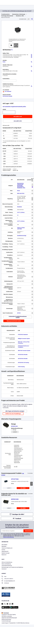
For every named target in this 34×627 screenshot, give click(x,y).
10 (17, 215)
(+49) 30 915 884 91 (7, 579)
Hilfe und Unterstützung (7, 562)
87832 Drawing (21, 366)
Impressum (4, 569)
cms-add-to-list (18, 121)
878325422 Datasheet (23, 334)
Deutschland (5, 613)
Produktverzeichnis (5, 14)
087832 (19, 313)
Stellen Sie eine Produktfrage (13, 413)
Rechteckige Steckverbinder (7, 15)
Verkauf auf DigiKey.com (7, 548)
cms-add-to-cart (18, 116)
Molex (4, 61)
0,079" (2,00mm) (20, 212)
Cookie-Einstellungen (6, 621)
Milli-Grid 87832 (20, 193)
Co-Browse (5, 583)
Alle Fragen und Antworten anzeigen (14, 411)
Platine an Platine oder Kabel (21, 228)
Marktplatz (4, 546)
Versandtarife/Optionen (7, 565)
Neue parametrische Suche (14, 321)
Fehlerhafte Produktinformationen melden (18, 317)
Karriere (3, 549)
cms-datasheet (7, 91)
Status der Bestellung (6, 563)
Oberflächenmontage (21, 235)
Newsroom (4, 554)
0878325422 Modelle (7, 96)
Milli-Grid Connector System (24, 350)
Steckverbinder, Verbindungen (18, 14)
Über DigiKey (4, 544)
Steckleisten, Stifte (20, 15)
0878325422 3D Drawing (23, 362)
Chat (4, 576)
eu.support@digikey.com (8, 581)
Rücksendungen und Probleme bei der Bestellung (12, 567)
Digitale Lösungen (6, 553)
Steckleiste (19, 206)
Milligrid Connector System (24, 338)
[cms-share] (32, 19)
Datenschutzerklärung (8, 537)
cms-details (23, 488)
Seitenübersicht (5, 551)
